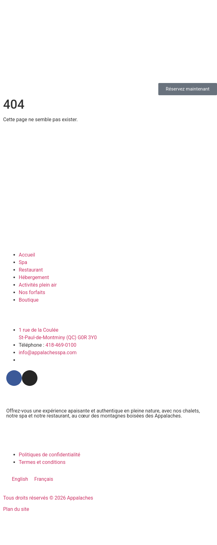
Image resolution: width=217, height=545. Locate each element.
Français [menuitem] (43, 479)
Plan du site (16, 509)
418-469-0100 (61, 345)
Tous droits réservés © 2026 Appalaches (48, 498)
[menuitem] (20, 479)
